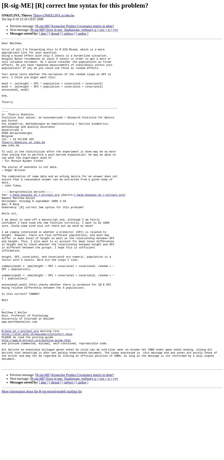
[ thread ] (55, 33)
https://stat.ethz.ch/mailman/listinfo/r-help (37, 393)
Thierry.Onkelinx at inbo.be (23, 162)
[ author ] (82, 33)
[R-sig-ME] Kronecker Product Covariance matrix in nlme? (74, 26)
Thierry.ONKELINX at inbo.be (53, 15)
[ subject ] (68, 33)
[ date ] (43, 33)
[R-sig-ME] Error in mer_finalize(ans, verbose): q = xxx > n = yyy (74, 30)
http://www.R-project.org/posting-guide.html (36, 400)
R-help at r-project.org (20, 389)
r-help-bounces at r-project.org (35, 226)
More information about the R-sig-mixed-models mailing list (42, 456)
